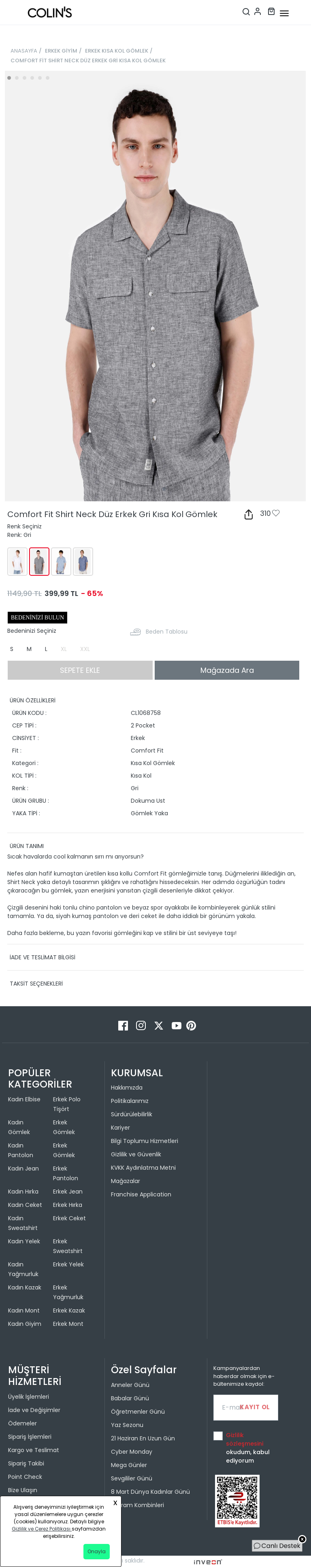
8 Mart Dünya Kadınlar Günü (150, 1492)
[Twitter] (159, 1025)
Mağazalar (125, 1181)
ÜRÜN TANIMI (27, 846)
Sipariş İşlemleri (29, 1437)
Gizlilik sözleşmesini (244, 1439)
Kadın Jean (23, 1168)
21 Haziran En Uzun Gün (143, 1438)
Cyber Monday (131, 1452)
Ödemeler (22, 1423)
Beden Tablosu (166, 632)
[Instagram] (141, 1025)
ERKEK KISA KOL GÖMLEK (116, 51)
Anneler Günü (130, 1385)
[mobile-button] (284, 13)
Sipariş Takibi (26, 1463)
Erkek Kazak (69, 1310)
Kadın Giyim (24, 1324)
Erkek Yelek (68, 1264)
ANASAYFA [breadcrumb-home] (24, 51)
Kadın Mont (24, 1310)
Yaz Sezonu (127, 1425)
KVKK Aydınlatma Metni (143, 1168)
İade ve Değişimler (34, 1410)
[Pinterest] (191, 1025)
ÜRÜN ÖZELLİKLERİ (32, 700)
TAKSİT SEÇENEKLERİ (36, 984)
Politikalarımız (130, 1101)
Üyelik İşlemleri (28, 1397)
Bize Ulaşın (22, 1490)
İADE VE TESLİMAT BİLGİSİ (42, 957)
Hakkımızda (127, 1088)
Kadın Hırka (23, 1191)
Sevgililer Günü (131, 1478)
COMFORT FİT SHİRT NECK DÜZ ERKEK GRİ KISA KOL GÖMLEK (88, 60)
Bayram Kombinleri (137, 1505)
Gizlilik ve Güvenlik (136, 1154)
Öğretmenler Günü (138, 1412)
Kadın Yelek (24, 1241)
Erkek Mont (68, 1324)
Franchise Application (141, 1194)
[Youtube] (177, 1025)
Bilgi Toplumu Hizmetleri (144, 1141)
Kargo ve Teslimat (33, 1450)
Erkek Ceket (69, 1218)
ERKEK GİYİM (61, 51)
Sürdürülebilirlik (131, 1114)
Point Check (25, 1477)
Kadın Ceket (25, 1205)
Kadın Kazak (24, 1287)
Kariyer (120, 1128)
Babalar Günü (130, 1398)
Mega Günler (129, 1465)
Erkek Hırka (67, 1205)
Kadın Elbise (24, 1099)
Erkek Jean (68, 1191)
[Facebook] (124, 1025)
